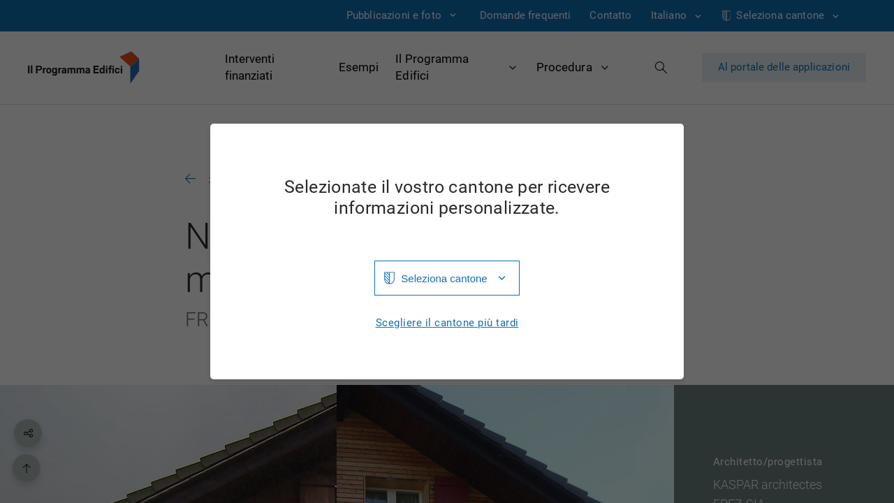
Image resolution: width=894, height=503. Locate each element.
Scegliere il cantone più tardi (447, 323)
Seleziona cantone (444, 278)
